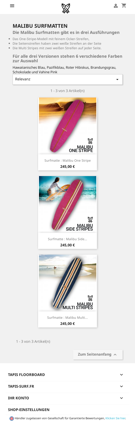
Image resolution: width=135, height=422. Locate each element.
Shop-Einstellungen (29, 409)
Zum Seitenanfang (98, 354)
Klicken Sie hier (115, 418)
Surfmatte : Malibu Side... (67, 239)
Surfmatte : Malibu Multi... (67, 317)
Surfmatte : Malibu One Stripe (67, 160)
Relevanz (67, 79)
